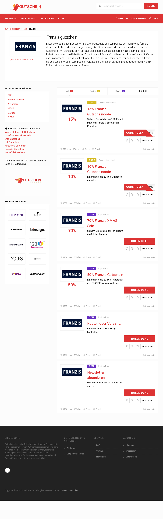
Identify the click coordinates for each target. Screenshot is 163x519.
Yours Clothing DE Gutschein (20, 132)
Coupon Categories (75, 454)
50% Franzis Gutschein (105, 275)
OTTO (11, 117)
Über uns (130, 445)
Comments (148, 149)
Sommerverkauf (16, 99)
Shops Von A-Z (29, 18)
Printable (145, 91)
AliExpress (13, 104)
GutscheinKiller (71, 490)
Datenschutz (131, 457)
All (69, 91)
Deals (120, 91)
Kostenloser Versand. (104, 324)
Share (86, 149)
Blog (61, 18)
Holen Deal (139, 241)
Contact (99, 451)
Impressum (131, 451)
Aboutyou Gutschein (15, 145)
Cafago (11, 113)
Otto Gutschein (13, 138)
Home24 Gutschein (15, 152)
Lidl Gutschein (12, 142)
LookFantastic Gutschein (18, 135)
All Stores (71, 448)
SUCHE (151, 6)
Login (153, 18)
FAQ (98, 445)
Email (96, 149)
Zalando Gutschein (15, 149)
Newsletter (101, 457)
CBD (10, 95)
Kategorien (47, 18)
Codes (95, 91)
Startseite (11, 18)
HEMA (11, 108)
